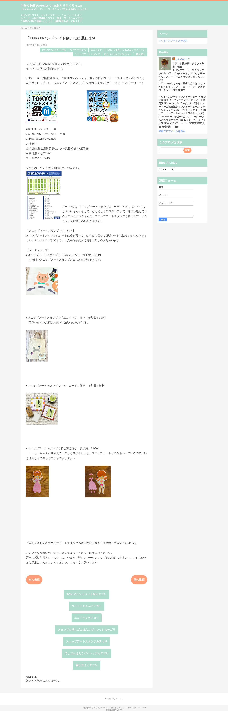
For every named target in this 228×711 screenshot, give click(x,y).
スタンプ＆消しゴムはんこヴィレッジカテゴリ (86, 629)
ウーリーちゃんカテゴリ (87, 606)
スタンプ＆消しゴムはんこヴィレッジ (126, 50)
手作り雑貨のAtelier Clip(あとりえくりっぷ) (51, 5)
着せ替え (140, 54)
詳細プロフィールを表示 (172, 131)
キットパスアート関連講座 (173, 40)
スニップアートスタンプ (87, 54)
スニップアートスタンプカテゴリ (86, 641)
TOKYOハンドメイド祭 (54, 50)
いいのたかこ (183, 59)
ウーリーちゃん (78, 50)
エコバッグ (96, 50)
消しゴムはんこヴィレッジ (117, 54)
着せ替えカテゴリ (87, 665)
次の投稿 (34, 579)
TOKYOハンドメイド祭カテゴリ (87, 594)
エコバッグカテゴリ (86, 617)
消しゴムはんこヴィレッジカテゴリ (86, 653)
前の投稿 (139, 579)
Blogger (119, 699)
